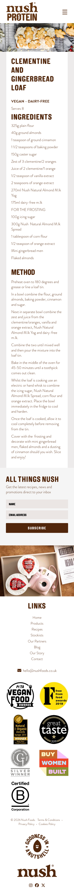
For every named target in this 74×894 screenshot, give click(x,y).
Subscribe (37, 528)
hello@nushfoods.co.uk (40, 670)
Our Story (37, 653)
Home (37, 617)
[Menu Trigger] (64, 12)
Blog (37, 647)
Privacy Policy (27, 824)
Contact (37, 658)
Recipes (37, 629)
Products (37, 623)
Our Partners (37, 641)
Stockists (37, 635)
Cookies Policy (47, 824)
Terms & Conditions (48, 820)
